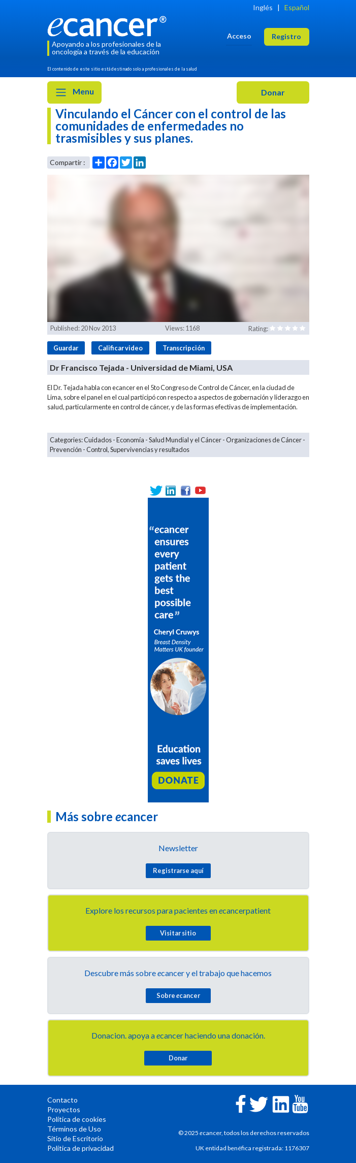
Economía (130, 440)
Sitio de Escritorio (75, 1138)
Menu (74, 92)
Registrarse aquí (178, 870)
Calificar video (120, 348)
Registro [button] (286, 36)
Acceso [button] (239, 35)
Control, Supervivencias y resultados (137, 449)
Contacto (62, 1099)
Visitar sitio (178, 933)
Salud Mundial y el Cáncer (185, 440)
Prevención (66, 449)
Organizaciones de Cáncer (264, 440)
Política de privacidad (80, 1148)
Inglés (263, 7)
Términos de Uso (74, 1128)
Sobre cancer (178, 995)
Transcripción (184, 348)
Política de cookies (76, 1119)
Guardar (65, 348)
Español (296, 7)
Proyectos (63, 1109)
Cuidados (98, 440)
